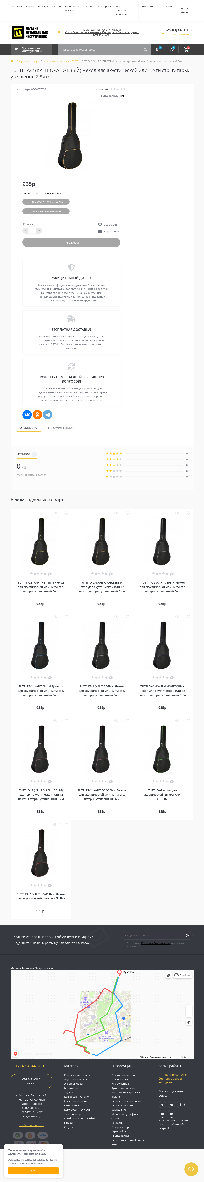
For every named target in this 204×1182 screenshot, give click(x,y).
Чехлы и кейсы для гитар (56, 61)
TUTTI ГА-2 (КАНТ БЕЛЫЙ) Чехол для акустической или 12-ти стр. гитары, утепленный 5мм (102, 691)
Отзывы (89, 6)
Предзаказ (71, 242)
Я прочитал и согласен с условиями (156, 945)
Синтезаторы (72, 1105)
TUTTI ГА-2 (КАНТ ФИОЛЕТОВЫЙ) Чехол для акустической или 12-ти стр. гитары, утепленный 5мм (163, 691)
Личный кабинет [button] (184, 10)
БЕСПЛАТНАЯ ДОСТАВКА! (71, 329)
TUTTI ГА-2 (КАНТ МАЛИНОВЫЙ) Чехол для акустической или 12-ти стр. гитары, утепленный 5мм (41, 794)
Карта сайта (118, 1131)
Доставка (16, 6)
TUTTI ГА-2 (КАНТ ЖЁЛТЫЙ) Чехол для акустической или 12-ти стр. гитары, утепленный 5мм (41, 587)
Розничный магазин (72, 8)
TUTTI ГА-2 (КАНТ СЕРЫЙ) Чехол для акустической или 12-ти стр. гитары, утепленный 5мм (163, 587)
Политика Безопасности (156, 943)
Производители (120, 1135)
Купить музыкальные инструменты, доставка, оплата (125, 1092)
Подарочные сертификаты (127, 1140)
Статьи (56, 6)
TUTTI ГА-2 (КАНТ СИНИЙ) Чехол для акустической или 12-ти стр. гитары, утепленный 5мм (41, 691)
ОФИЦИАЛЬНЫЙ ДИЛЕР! (71, 278)
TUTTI (75, 61)
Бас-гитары (71, 1088)
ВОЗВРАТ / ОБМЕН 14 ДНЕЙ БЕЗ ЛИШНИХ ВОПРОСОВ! (71, 379)
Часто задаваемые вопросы (123, 10)
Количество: (30, 224)
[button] (102, 32)
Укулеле (69, 1092)
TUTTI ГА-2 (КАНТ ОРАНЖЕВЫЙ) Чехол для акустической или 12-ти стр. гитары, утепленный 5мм (102, 587)
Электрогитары (73, 1083)
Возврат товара (120, 1127)
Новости (43, 6)
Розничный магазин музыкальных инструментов (123, 1079)
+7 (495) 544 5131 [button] (31, 1066)
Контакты (167, 6)
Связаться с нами (31, 1081)
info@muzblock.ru (31, 1125)
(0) (106, 89)
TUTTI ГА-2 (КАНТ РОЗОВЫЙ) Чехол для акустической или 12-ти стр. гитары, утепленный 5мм (102, 794)
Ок (33, 1171)
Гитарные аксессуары (28, 61)
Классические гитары (77, 1075)
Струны (68, 1127)
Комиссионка (149, 6)
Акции (30, 6)
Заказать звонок (179, 34)
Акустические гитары (77, 1079)
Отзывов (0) (28, 428)
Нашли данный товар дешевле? (41, 193)
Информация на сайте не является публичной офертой (174, 1124)
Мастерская (105, 6)
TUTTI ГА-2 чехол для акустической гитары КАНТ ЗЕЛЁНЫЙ (163, 794)
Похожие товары (61, 428)
